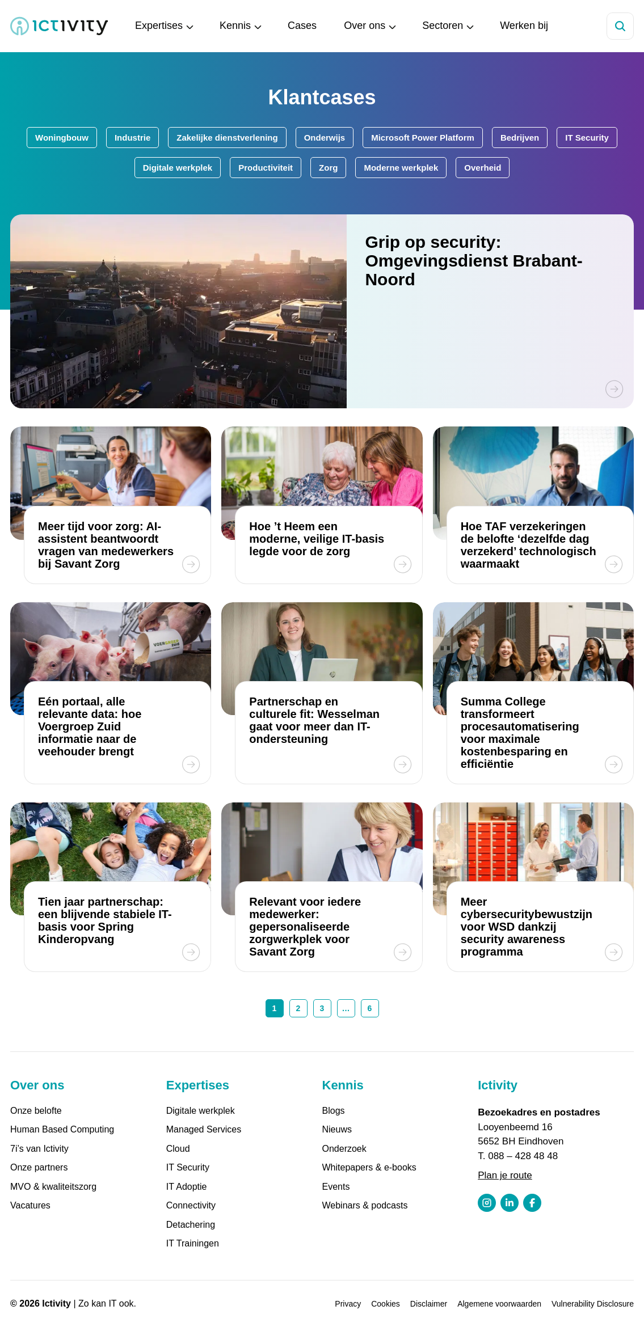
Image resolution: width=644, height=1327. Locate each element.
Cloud (178, 1148)
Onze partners (39, 1167)
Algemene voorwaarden (499, 1303)
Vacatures (30, 1205)
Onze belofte (36, 1110)
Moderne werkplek (401, 167)
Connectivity (191, 1205)
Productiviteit (265, 167)
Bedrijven (519, 137)
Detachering (190, 1224)
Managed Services (204, 1129)
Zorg (328, 167)
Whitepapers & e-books (369, 1167)
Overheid (482, 167)
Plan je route (505, 1175)
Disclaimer (428, 1303)
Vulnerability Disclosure (593, 1303)
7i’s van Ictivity (39, 1148)
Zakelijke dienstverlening (226, 137)
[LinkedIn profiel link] (509, 1203)
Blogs (333, 1110)
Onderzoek (344, 1148)
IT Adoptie (186, 1186)
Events (336, 1186)
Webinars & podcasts (365, 1205)
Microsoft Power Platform (422, 137)
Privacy (348, 1303)
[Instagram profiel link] (487, 1203)
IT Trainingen (192, 1243)
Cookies (385, 1303)
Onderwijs (325, 137)
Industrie (132, 137)
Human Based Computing (62, 1129)
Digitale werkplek (178, 167)
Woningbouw (62, 137)
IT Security (587, 137)
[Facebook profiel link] (532, 1203)
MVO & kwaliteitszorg (53, 1186)
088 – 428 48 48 (523, 1156)
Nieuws (337, 1129)
